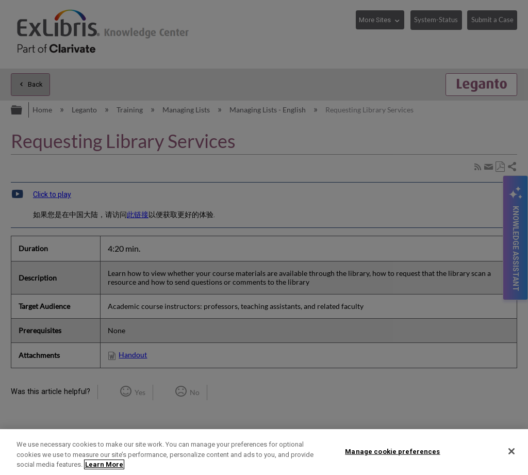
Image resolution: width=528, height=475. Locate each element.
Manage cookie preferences (392, 451)
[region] (264, 452)
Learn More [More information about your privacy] (104, 464)
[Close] (511, 451)
